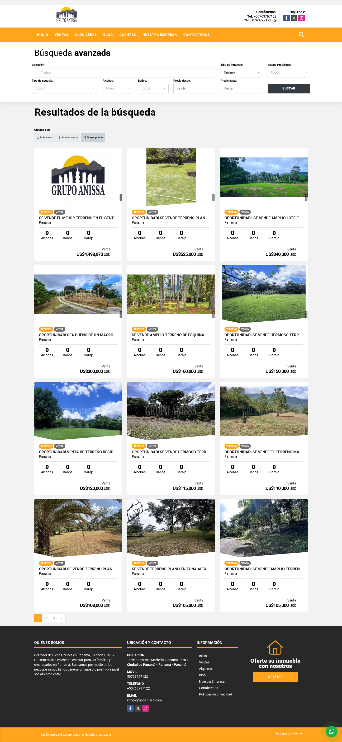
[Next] (62, 618)
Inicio (42, 35)
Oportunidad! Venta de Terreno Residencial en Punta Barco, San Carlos (78, 452)
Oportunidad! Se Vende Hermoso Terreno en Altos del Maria (171, 452)
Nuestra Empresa (159, 35)
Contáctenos (196, 35)
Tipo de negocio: (42, 80)
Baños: (142, 80)
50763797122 (260, 20)
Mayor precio (93, 137)
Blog (108, 35)
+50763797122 (265, 16)
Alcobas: (108, 80)
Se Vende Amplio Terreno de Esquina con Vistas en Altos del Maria (171, 335)
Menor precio (68, 137)
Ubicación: (38, 64)
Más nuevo (45, 137)
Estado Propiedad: (279, 64)
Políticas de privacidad (215, 694)
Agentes (127, 35)
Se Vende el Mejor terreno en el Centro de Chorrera (78, 218)
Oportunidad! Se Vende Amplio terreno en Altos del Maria (263, 569)
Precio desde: (181, 80)
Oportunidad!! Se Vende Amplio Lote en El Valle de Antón (263, 218)
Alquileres (86, 35)
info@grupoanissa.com (144, 700)
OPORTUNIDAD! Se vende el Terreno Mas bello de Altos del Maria (263, 452)
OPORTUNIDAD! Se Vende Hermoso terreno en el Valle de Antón (263, 335)
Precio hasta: (229, 80)
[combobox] (242, 72)
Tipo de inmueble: (232, 64)
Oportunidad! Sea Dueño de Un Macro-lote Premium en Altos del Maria (78, 335)
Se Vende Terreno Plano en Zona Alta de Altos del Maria (171, 569)
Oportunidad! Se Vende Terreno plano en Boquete (171, 218)
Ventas (62, 35)
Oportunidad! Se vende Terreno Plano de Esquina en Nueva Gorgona (78, 569)
